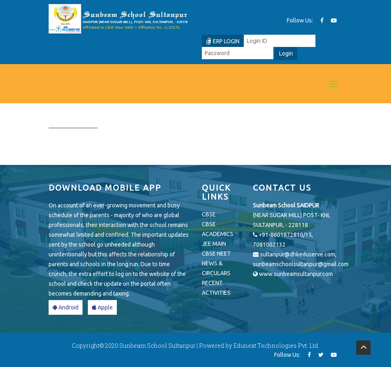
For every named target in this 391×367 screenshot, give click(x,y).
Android (65, 307)
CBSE (209, 214)
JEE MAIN (214, 243)
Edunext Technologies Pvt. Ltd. (276, 345)
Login (286, 53)
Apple (102, 307)
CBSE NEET (216, 253)
